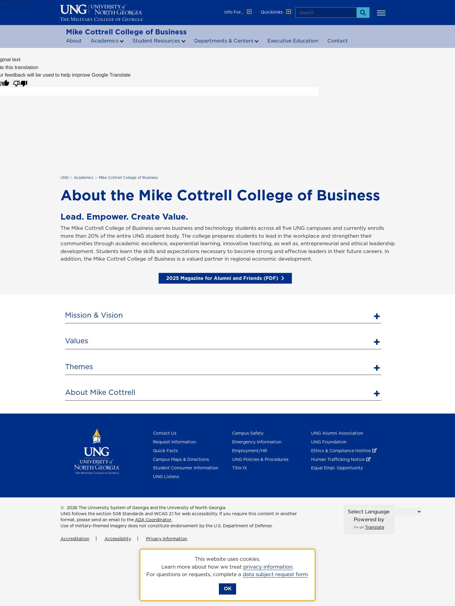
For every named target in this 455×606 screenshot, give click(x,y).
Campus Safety (247, 433)
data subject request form (275, 574)
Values (76, 340)
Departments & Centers (223, 40)
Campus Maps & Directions (181, 459)
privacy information (267, 566)
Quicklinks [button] (276, 12)
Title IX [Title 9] (239, 468)
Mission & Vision (94, 315)
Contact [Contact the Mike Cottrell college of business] (337, 40)
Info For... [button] (238, 12)
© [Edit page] (62, 508)
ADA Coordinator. (153, 520)
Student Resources (156, 40)
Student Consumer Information (185, 468)
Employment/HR (249, 451)
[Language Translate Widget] (384, 512)
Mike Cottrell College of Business (126, 32)
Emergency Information (257, 442)
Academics (104, 40)
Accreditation (75, 539)
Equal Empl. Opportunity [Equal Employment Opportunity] (337, 468)
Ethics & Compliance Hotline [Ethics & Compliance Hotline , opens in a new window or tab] (341, 451)
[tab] (223, 314)
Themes (79, 366)
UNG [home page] (65, 177)
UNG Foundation (329, 442)
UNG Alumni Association (337, 433)
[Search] (363, 12)
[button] (382, 12)
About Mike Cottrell (100, 392)
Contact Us (164, 433)
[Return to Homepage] (97, 451)
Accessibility (117, 539)
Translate (369, 527)
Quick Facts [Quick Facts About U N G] (165, 451)
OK (228, 588)
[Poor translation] (20, 83)
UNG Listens (166, 477)
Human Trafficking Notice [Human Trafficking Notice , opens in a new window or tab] (338, 459)
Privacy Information (166, 539)
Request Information (174, 442)
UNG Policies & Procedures (260, 459)
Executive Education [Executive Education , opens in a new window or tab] (292, 40)
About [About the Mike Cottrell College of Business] (74, 40)
